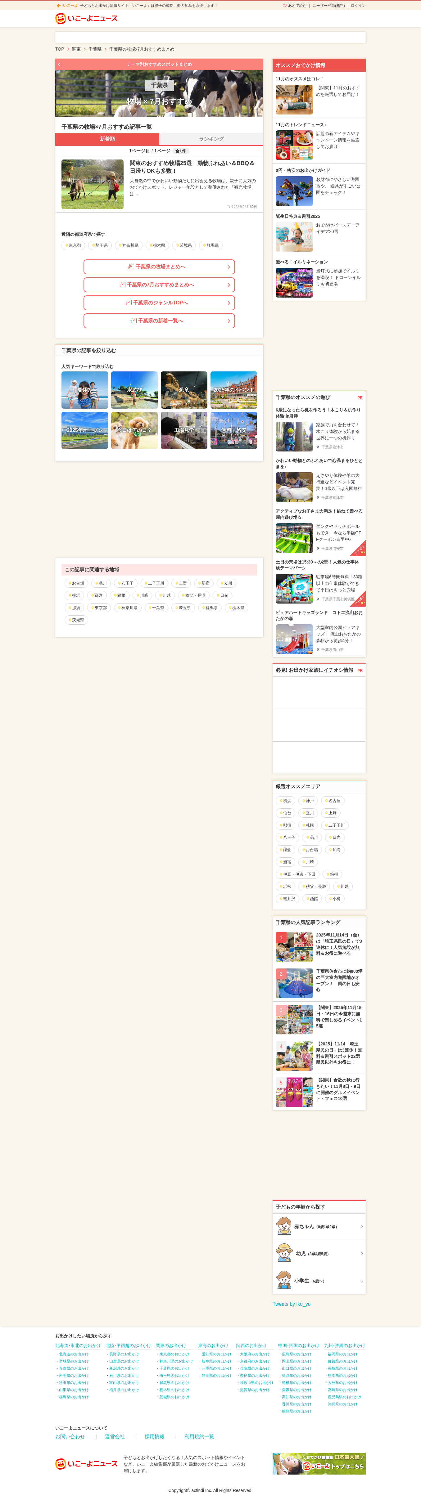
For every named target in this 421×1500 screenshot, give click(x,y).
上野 (181, 583)
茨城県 (76, 620)
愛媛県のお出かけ (297, 1390)
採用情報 (155, 1436)
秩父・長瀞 (193, 595)
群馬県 (209, 607)
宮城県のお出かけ (74, 1361)
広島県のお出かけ (297, 1354)
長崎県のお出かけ (343, 1368)
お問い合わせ (70, 1436)
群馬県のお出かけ (174, 1383)
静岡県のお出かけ (217, 1375)
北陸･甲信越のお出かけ (128, 1345)
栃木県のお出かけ (174, 1390)
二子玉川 (154, 583)
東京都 (99, 607)
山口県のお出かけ (297, 1368)
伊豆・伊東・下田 (297, 874)
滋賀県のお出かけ (255, 1390)
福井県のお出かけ (124, 1390)
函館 (312, 898)
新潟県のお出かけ (124, 1368)
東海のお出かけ (213, 1345)
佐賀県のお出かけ (343, 1361)
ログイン (358, 5)
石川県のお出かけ (124, 1375)
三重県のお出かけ (217, 1368)
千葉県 (156, 607)
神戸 (308, 800)
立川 (226, 583)
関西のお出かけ (251, 1345)
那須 (74, 607)
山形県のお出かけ (74, 1390)
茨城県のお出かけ (174, 1397)
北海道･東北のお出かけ (78, 1345)
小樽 (334, 898)
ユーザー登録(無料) (329, 5)
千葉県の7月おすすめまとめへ (157, 284)
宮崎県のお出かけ (343, 1390)
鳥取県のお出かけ (297, 1375)
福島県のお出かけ (74, 1397)
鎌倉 (97, 595)
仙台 (285, 813)
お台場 (76, 583)
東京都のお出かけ (174, 1354)
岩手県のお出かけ (74, 1375)
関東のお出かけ (171, 1345)
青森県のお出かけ (74, 1368)
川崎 (142, 595)
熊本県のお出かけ (343, 1375)
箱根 (119, 595)
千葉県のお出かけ (174, 1368)
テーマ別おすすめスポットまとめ (159, 64)
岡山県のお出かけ (297, 1361)
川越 (165, 595)
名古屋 (332, 800)
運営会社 (115, 1436)
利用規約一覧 (199, 1436)
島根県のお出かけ (297, 1383)
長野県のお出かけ (124, 1354)
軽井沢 (287, 898)
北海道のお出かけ (74, 1354)
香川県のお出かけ (297, 1404)
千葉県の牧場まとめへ (157, 266)
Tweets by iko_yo (292, 1304)
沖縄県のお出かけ (343, 1404)
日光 (222, 595)
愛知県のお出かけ (217, 1354)
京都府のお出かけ (255, 1361)
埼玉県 (183, 607)
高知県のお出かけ (297, 1397)
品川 (101, 583)
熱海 (334, 849)
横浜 (74, 595)
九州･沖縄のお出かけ (344, 1345)
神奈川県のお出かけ (176, 1361)
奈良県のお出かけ (255, 1375)
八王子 (125, 583)
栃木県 (236, 607)
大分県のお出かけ (343, 1383)
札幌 (308, 825)
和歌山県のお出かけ (257, 1383)
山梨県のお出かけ (124, 1361)
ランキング (211, 138)
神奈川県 (127, 607)
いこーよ (70, 5)
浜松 (285, 886)
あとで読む (297, 5)
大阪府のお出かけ (255, 1354)
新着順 (107, 138)
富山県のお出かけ (124, 1383)
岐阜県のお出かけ (217, 1361)
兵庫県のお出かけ (255, 1368)
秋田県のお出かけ (74, 1383)
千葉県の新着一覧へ (157, 320)
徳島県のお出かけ (297, 1411)
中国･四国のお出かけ (298, 1345)
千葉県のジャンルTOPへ (157, 302)
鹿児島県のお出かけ (344, 1397)
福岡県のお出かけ (343, 1354)
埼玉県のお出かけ (174, 1375)
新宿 (203, 583)
